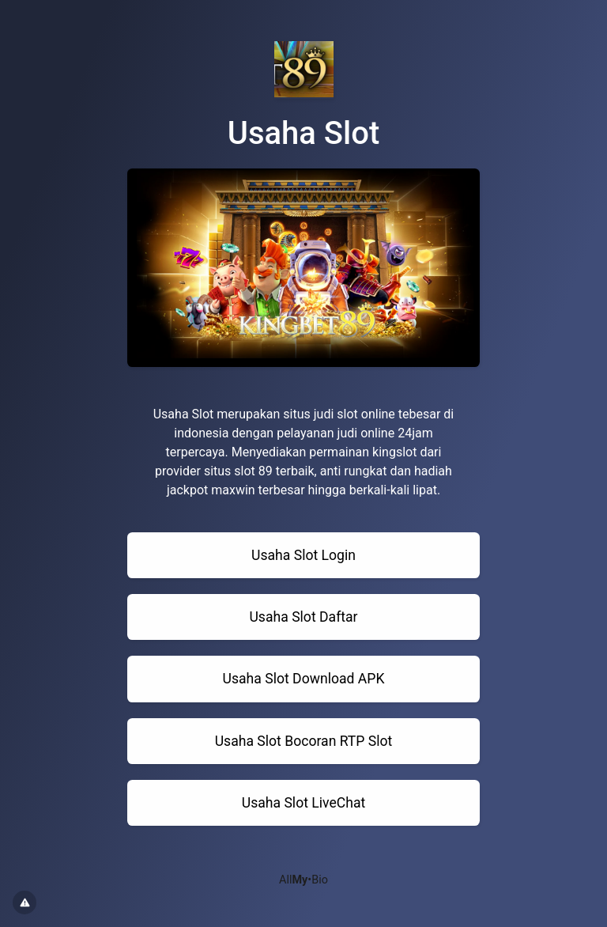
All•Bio (303, 880)
